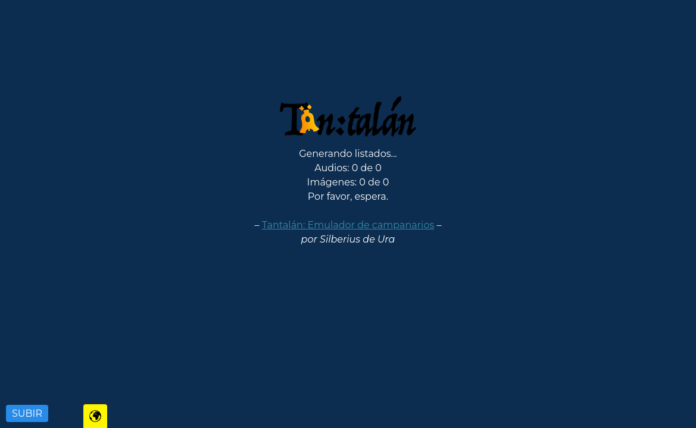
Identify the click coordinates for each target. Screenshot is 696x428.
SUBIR (27, 413)
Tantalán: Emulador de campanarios (348, 225)
